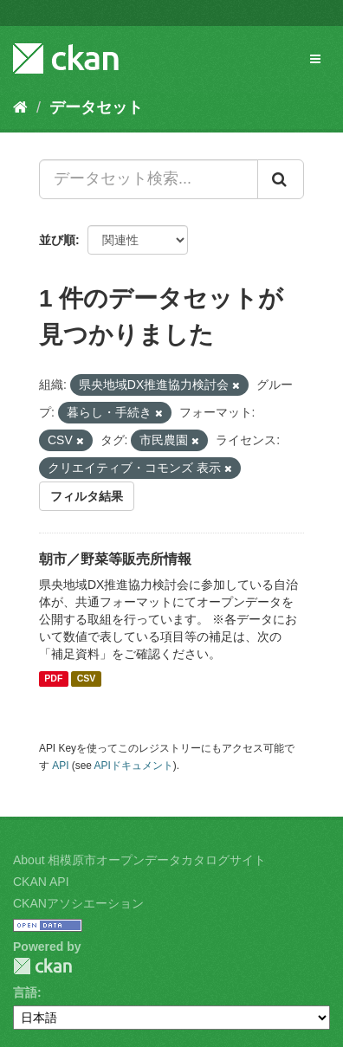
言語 (25, 992)
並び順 (57, 240)
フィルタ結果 (86, 496)
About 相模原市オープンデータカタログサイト (139, 860)
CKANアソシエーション (78, 903)
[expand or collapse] (315, 59)
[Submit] (280, 179)
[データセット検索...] (148, 179)
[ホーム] (20, 107)
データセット (96, 107)
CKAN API (41, 882)
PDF (53, 679)
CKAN (42, 966)
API (60, 765)
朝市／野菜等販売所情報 (115, 559)
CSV (86, 679)
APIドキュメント (133, 765)
